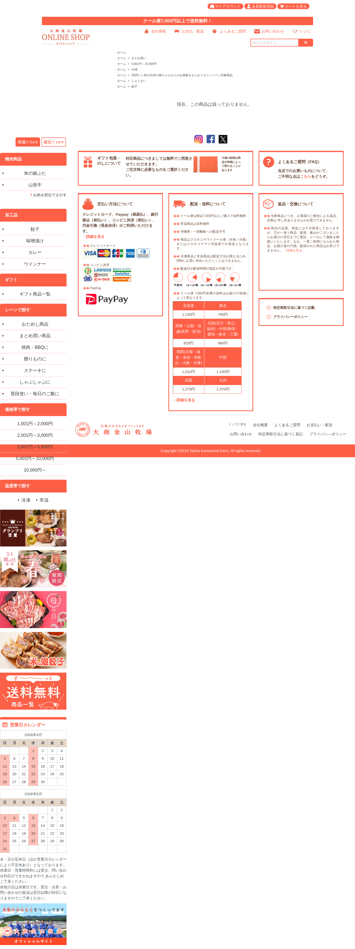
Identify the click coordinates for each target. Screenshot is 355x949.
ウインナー (35, 264)
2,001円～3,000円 (35, 435)
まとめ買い (138, 58)
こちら (305, 176)
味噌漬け (35, 240)
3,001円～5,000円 (35, 446)
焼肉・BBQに (35, 347)
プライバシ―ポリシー (327, 434)
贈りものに (35, 358)
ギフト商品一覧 (35, 294)
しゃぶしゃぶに (35, 382)
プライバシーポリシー (290, 317)
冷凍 (134, 69)
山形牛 (35, 184)
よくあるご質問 (233, 31)
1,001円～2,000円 (35, 423)
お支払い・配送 (320, 425)
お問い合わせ (273, 31)
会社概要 (260, 425)
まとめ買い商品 (35, 335)
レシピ (305, 31)
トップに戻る (237, 424)
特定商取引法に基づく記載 (294, 308)
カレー (35, 252)
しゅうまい (138, 81)
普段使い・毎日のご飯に (35, 393)
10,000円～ (35, 470)
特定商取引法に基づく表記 (280, 434)
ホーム (121, 52)
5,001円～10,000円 (144, 64)
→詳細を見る (93, 236)
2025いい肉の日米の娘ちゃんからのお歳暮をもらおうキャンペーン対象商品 (182, 75)
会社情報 (158, 31)
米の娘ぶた (35, 173)
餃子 (134, 86)
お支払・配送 (193, 31)
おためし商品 (35, 324)
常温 (44, 500)
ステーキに (35, 370)
